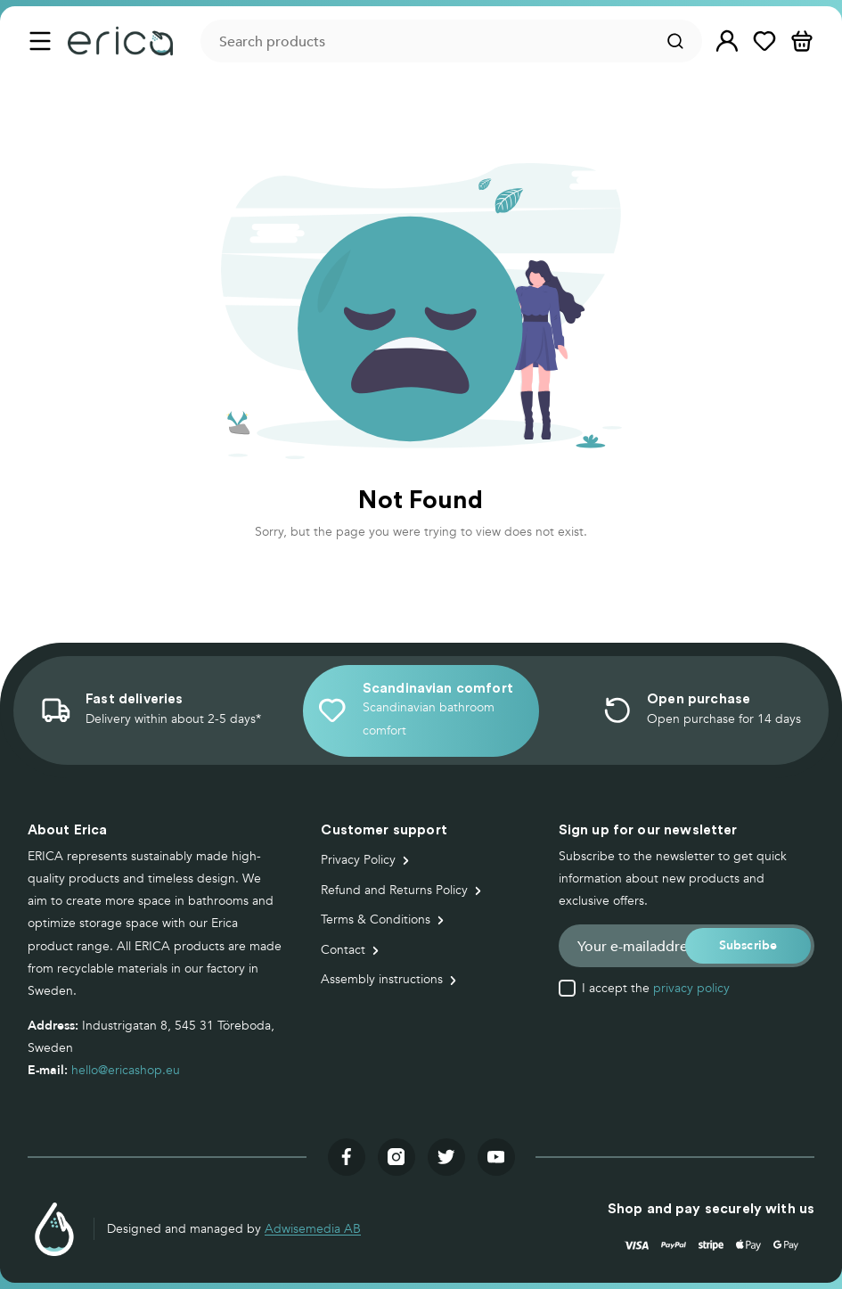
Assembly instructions (382, 979)
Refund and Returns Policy (394, 890)
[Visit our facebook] (346, 1157)
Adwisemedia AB (313, 1228)
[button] (727, 41)
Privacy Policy (358, 859)
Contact (343, 949)
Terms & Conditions (375, 919)
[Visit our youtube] (496, 1157)
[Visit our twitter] (446, 1157)
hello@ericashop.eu (125, 1070)
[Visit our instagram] (396, 1157)
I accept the (656, 988)
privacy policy (691, 988)
